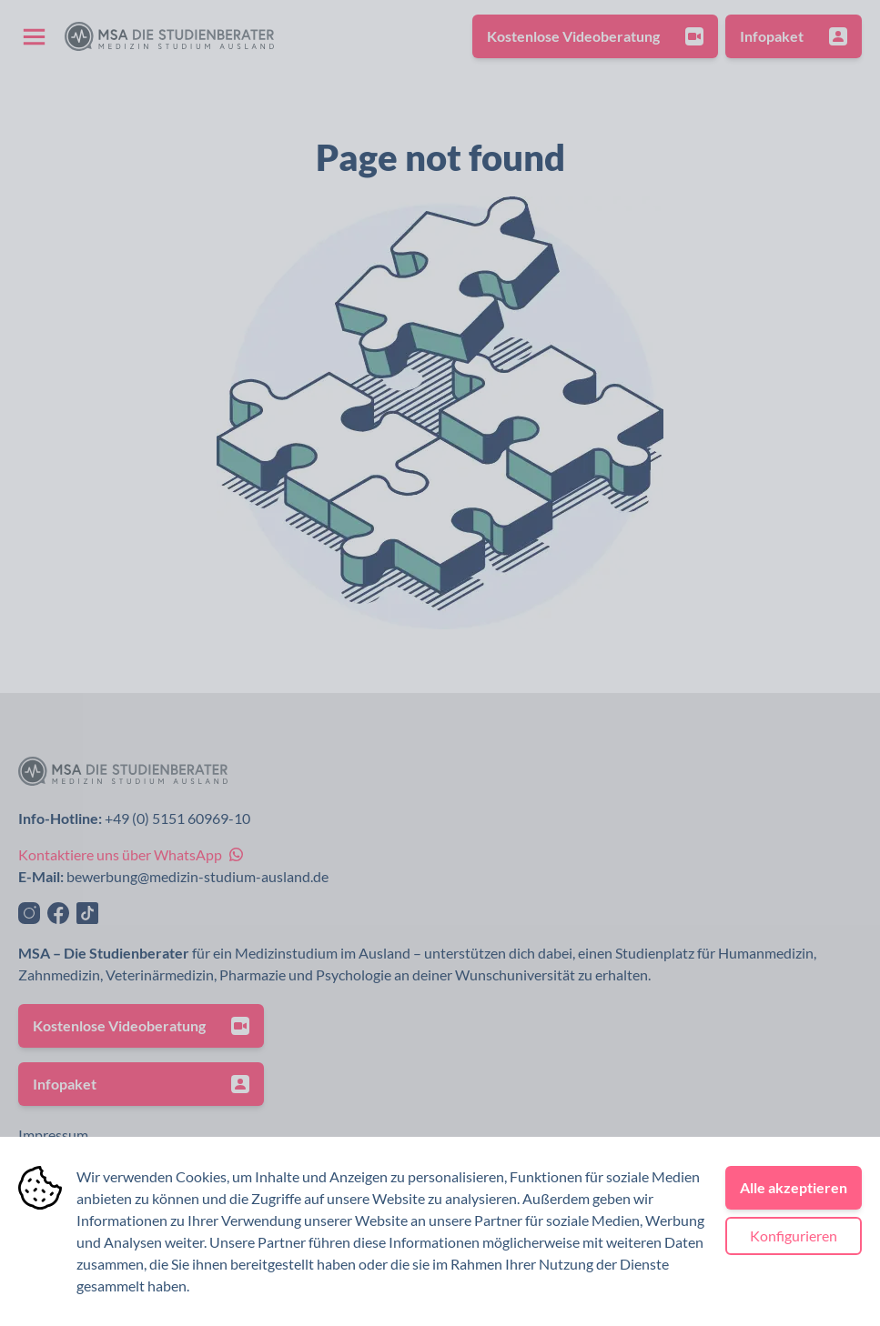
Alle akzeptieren (793, 1187)
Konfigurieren (793, 1235)
